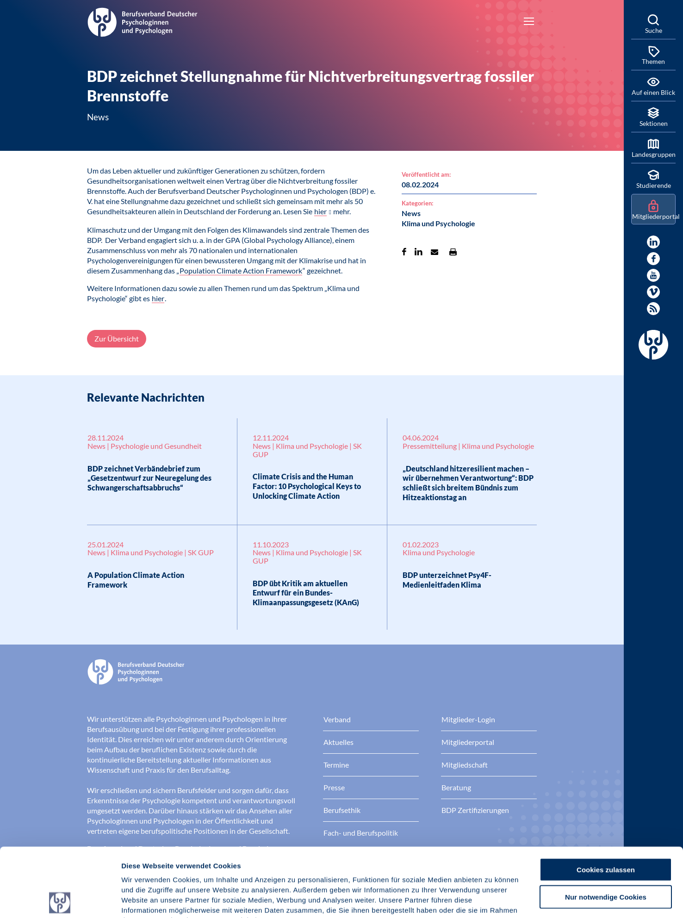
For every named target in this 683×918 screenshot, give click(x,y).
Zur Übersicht (116, 338)
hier (320, 211)
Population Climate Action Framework (241, 270)
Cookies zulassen (606, 801)
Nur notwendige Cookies (605, 828)
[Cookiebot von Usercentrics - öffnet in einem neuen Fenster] (59, 900)
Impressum (141, 862)
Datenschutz (190, 862)
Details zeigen (492, 900)
